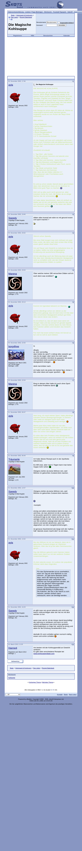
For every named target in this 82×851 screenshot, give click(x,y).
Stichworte (48, 12)
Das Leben (14, 17)
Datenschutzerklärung (16, 12)
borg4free (13, 346)
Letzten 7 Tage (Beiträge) (34, 12)
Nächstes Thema (47, 682)
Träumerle (14, 459)
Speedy (12, 218)
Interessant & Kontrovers (24, 15)
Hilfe (32, 35)
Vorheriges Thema (35, 682)
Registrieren (17, 35)
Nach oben (72, 694)
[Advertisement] (41, 55)
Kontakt (60, 694)
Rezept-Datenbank (26, 17)
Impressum (78, 12)
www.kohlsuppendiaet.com (43, 654)
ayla (10, 84)
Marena (12, 273)
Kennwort (39, 25)
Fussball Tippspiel (59, 12)
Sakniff (70, 12)
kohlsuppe (11, 677)
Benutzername (41, 22)
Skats (13, 15)
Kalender (66, 35)
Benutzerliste (48, 35)
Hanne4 (12, 648)
